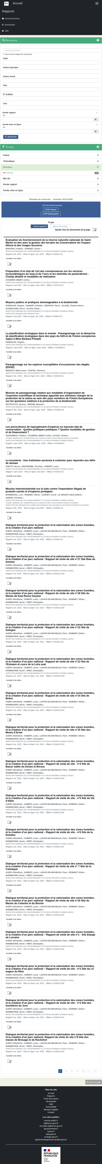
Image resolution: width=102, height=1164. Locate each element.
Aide (51, 1104)
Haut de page (94, 1082)
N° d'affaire (8, 94)
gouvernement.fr (51, 1129)
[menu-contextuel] (4, 54)
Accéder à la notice (13, 258)
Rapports (51, 1096)
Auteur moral (9, 76)
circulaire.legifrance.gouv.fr (51, 1126)
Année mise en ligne (13, 190)
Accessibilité (51, 1107)
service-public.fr (51, 1120)
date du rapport (39, 226)
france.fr (51, 1131)
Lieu (5, 103)
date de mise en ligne (60, 226)
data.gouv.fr (51, 1134)
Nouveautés (51, 1101)
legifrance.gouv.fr (51, 1123)
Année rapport (10, 184)
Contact (51, 1112)
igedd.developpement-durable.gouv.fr (51, 1139)
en (4, 115)
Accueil (51, 1093)
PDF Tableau (50, 210)
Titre (5, 85)
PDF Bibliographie (51, 214)
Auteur (6, 155)
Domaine (7, 167)
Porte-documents (51, 1099)
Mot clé (6, 178)
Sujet (5, 58)
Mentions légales (51, 1109)
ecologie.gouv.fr (51, 1137)
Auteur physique (10, 67)
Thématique (9, 161)
